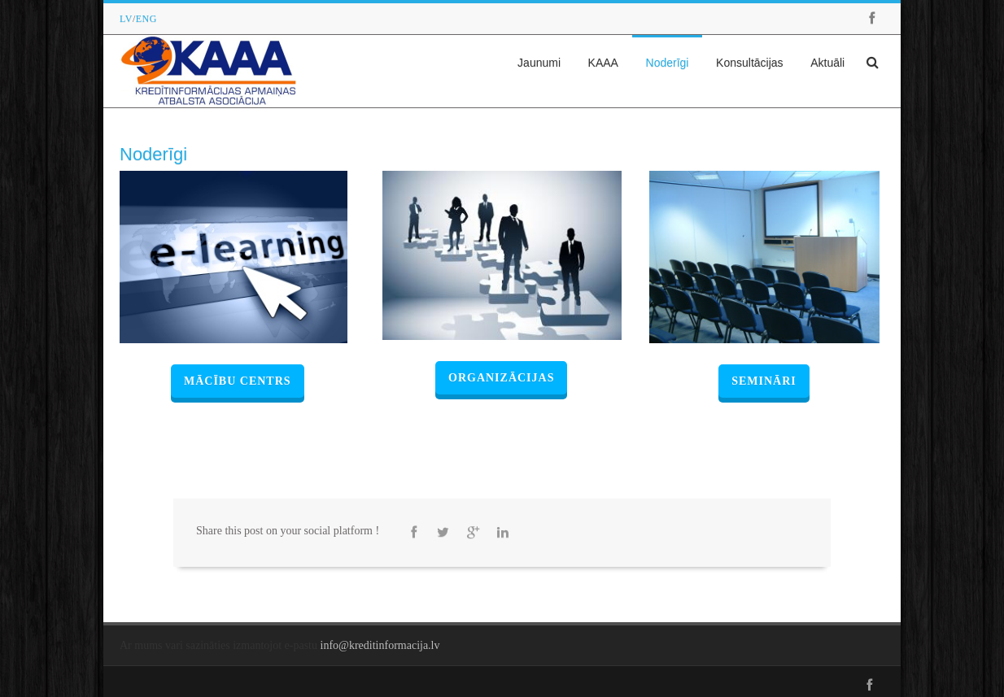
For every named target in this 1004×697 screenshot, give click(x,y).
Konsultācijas (750, 62)
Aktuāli (827, 62)
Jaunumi (539, 62)
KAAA (603, 62)
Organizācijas (501, 378)
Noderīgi (667, 62)
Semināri (764, 381)
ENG (146, 18)
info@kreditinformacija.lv (380, 645)
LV (126, 18)
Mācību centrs (237, 381)
